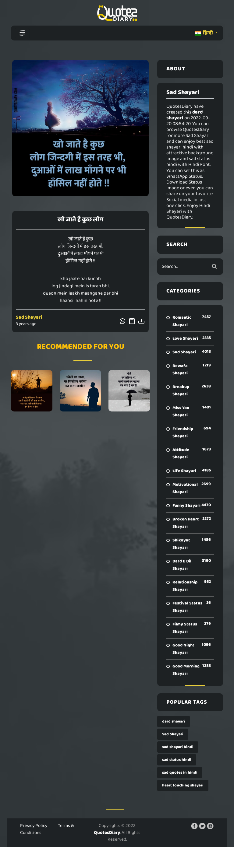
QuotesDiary (107, 832)
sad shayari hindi (177, 747)
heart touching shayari (183, 785)
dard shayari (173, 721)
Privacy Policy (33, 825)
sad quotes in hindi (179, 772)
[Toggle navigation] (22, 33)
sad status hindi (176, 760)
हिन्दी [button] (204, 33)
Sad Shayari (29, 317)
